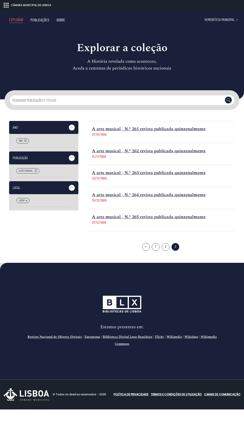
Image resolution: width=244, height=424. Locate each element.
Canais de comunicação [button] (222, 409)
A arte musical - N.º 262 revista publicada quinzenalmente (149, 165)
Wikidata (191, 351)
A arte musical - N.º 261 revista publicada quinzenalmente (149, 143)
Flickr (159, 351)
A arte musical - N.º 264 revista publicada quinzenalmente (149, 209)
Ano (15, 142)
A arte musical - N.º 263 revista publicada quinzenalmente (149, 187)
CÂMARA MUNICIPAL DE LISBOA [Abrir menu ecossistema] (27, 5)
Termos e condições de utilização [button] (176, 409)
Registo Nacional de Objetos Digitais (54, 351)
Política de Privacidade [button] (131, 409)
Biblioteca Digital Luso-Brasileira (127, 351)
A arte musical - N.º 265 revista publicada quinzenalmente (149, 231)
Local (16, 202)
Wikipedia (174, 351)
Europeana (92, 351)
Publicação (20, 172)
